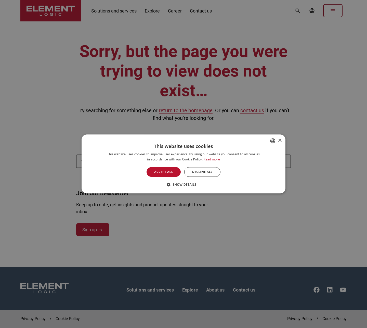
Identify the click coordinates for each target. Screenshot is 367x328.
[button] (183, 184)
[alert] (183, 164)
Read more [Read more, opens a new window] (212, 159)
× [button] (280, 141)
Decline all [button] (202, 172)
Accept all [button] (163, 172)
